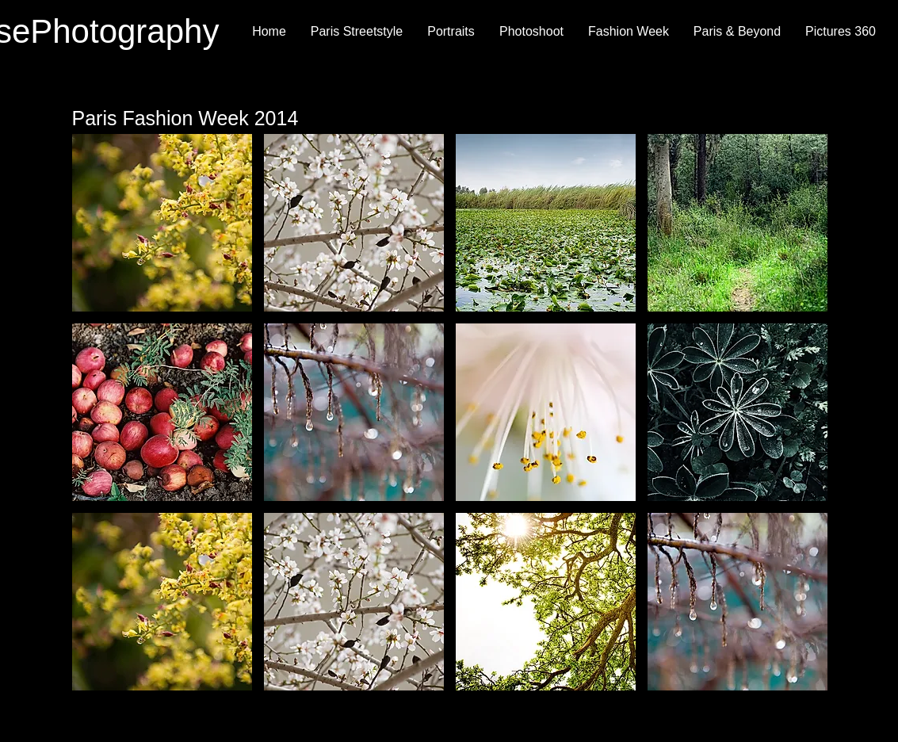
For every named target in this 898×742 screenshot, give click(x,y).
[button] (162, 223)
